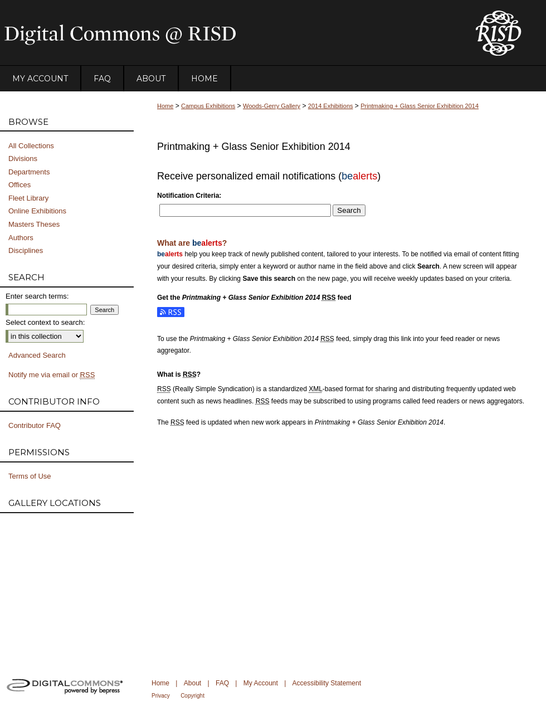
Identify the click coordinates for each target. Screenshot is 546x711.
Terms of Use (29, 476)
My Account (260, 683)
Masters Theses (34, 224)
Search (348, 210)
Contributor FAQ (34, 425)
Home (165, 106)
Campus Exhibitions (208, 106)
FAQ (222, 683)
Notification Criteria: (189, 195)
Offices (19, 185)
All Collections (31, 146)
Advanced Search (37, 355)
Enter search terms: (37, 296)
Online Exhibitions (37, 211)
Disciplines (25, 250)
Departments (29, 172)
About (192, 683)
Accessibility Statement (326, 683)
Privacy (161, 696)
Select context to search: (45, 322)
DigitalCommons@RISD (228, 33)
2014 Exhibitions (330, 106)
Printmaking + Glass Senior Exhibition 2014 (419, 106)
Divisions (22, 158)
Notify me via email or (51, 375)
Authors (20, 237)
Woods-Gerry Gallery (271, 106)
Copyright (192, 696)
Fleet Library (28, 198)
